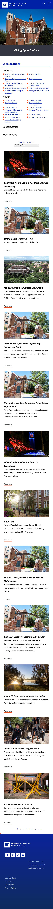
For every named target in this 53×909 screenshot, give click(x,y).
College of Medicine (11, 103)
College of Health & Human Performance (13, 85)
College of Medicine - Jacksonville (35, 104)
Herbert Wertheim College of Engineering (14, 92)
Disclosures (9, 884)
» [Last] (40, 829)
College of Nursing (11, 107)
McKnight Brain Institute (12, 115)
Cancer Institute (10, 100)
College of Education (35, 79)
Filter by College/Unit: (27, 142)
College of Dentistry (35, 100)
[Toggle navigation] (49, 3)
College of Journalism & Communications (36, 85)
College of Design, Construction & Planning (15, 80)
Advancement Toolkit (36, 865)
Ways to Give (10, 134)
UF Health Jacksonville (12, 117)
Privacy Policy (10, 888)
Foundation (9, 881)
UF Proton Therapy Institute (38, 117)
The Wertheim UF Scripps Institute (13, 121)
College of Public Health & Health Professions (13, 111)
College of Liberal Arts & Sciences (15, 88)
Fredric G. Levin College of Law (38, 88)
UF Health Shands (34, 115)
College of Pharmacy (35, 107)
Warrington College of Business (39, 91)
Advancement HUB (35, 861)
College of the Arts (35, 74)
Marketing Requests (36, 868)
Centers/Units (10, 126)
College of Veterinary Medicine (38, 110)
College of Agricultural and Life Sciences (15, 75)
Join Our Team (10, 878)
